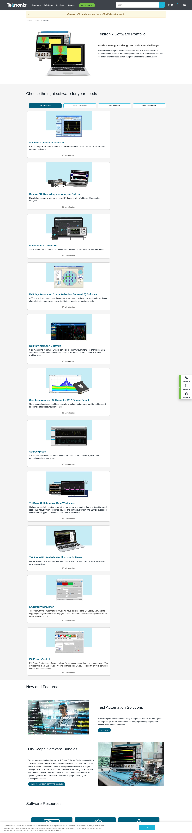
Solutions (48, 5)
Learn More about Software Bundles (47, 462)
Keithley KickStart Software (91, 199)
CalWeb (124, 528)
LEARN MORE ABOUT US (45, 656)
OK (147, 827)
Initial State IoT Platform (135, 141)
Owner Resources (104, 648)
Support (71, 5)
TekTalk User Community (91, 588)
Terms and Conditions (96, 672)
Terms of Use (80, 672)
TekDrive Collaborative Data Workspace (91, 265)
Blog (98, 650)
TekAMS (38, 528)
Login (169, 5)
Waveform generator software (46, 141)
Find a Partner (127, 634)
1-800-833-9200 (102, 634)
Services (60, 5)
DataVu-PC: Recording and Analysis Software (91, 143)
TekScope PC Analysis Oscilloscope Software (134, 265)
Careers (79, 637)
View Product (50, 162)
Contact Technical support (104, 641)
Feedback (136, 672)
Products (36, 5)
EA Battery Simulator (41, 330)
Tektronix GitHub (43, 588)
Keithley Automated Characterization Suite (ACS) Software (46, 202)
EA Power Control (85, 330)
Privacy (68, 672)
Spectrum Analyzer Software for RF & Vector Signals (139, 201)
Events (79, 643)
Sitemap (58, 672)
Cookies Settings (150, 672)
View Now (104, 408)
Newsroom (80, 640)
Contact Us (101, 637)
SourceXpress (37, 263)
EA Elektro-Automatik (81, 646)
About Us (80, 634)
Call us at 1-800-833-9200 (119, 672)
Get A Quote (86, 5)
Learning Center (129, 588)
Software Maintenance (89, 528)
